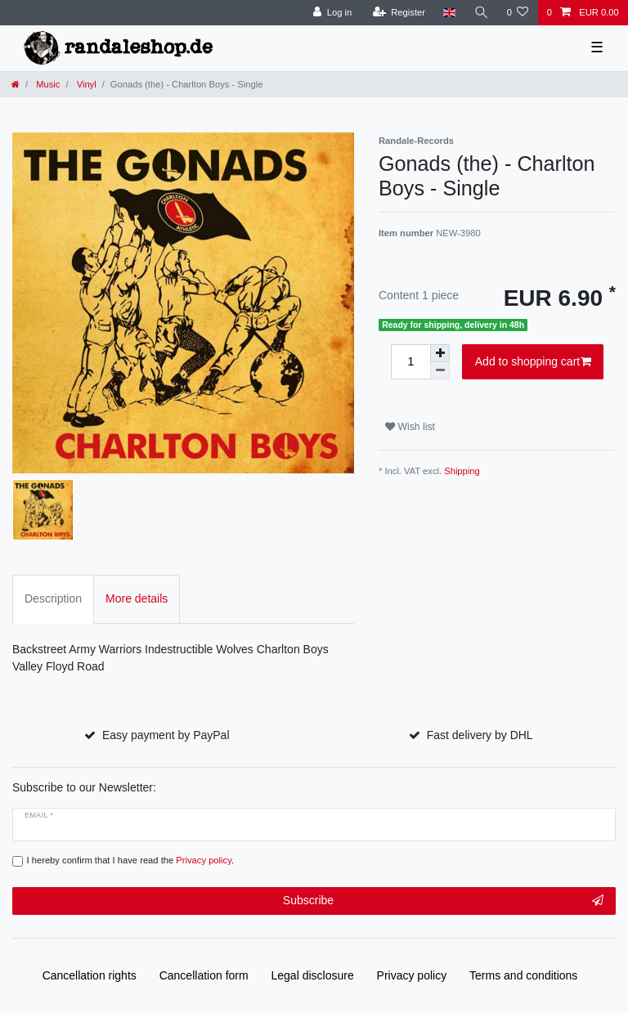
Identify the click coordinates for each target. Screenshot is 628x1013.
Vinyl (85, 84)
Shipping (462, 471)
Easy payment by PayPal (166, 735)
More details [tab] (136, 598)
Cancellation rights (90, 975)
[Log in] (332, 12)
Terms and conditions (523, 975)
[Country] (449, 12)
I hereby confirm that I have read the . (131, 860)
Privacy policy (412, 975)
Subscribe (443, 901)
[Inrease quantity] (440, 353)
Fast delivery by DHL (480, 735)
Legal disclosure (312, 975)
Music (47, 84)
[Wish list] (517, 12)
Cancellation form (204, 975)
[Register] (398, 12)
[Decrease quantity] (440, 370)
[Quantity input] (410, 361)
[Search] (480, 12)
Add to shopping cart (533, 362)
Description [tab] (53, 598)
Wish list (410, 427)
